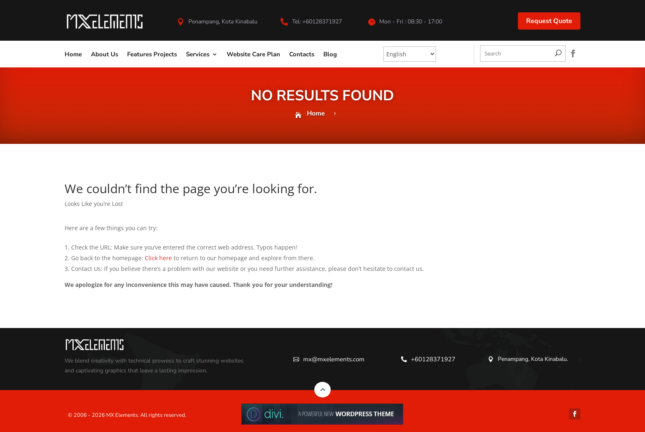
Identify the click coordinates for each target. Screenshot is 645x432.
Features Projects (152, 54)
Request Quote (549, 20)
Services (197, 54)
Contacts (301, 54)
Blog (330, 54)
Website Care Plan (253, 54)
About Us (104, 54)
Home (73, 54)
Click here (158, 258)
